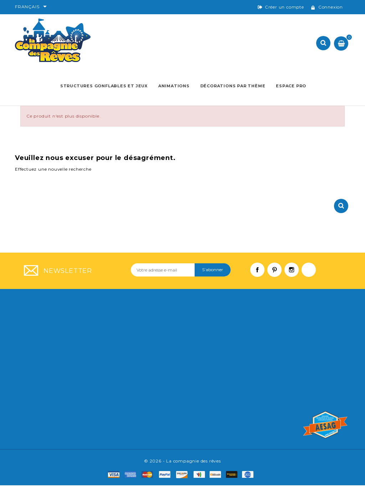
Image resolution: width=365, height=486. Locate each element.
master (150, 475)
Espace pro (291, 85)
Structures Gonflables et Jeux (104, 85)
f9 (249, 475)
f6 (217, 475)
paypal (167, 475)
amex (132, 475)
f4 (201, 475)
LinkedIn (312, 274)
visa (115, 475)
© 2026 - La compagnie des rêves (182, 461)
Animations (174, 85)
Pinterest (278, 274)
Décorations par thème (232, 85)
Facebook (260, 274)
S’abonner (212, 270)
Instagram (295, 274)
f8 (233, 475)
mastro (184, 475)
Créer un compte (284, 7)
